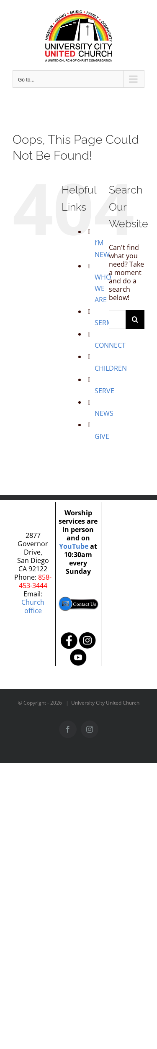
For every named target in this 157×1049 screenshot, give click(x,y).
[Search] (135, 319)
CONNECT (110, 345)
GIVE (102, 436)
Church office (32, 606)
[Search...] (117, 319)
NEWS (104, 413)
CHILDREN (111, 368)
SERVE (104, 390)
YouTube (73, 546)
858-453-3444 (35, 581)
